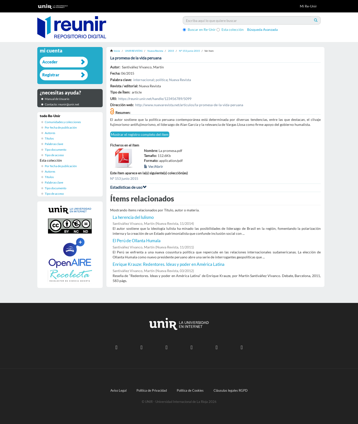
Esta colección (230, 29)
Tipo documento (55, 149)
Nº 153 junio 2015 (189, 50)
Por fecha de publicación (61, 127)
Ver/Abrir (153, 166)
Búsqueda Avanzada (262, 29)
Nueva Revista (155, 50)
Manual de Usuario (57, 99)
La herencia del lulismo (133, 217)
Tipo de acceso (54, 155)
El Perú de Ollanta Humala (137, 240)
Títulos (49, 138)
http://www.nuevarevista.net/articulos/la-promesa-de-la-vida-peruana (189, 105)
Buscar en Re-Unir (199, 29)
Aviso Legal (118, 390)
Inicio (117, 50)
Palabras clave (54, 144)
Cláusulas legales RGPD (231, 390)
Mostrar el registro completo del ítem (140, 134)
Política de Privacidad (151, 390)
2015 (171, 50)
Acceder (50, 61)
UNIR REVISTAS (133, 50)
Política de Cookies (190, 390)
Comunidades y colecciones (63, 122)
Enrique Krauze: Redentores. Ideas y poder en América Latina (168, 264)
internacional (143, 80)
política (161, 80)
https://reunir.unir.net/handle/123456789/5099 (154, 98)
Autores (50, 133)
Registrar (50, 74)
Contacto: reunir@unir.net (62, 104)
